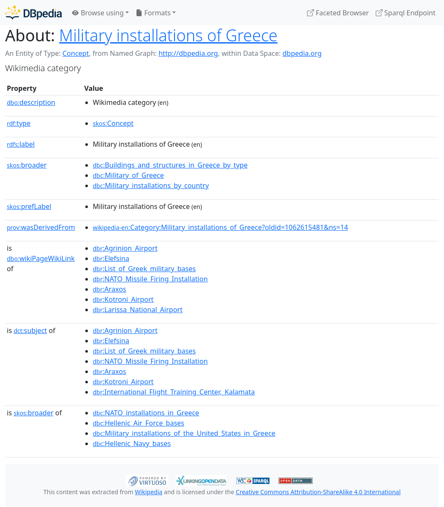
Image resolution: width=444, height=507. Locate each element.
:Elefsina (111, 258)
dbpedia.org (302, 53)
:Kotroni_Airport (123, 299)
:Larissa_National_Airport (138, 309)
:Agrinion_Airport (125, 248)
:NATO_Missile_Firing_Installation (150, 279)
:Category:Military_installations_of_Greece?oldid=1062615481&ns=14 (220, 227)
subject (30, 330)
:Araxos (109, 289)
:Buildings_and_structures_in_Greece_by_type (170, 165)
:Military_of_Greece (128, 175)
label (21, 144)
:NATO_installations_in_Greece (146, 412)
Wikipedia (148, 492)
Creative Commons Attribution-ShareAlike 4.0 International (318, 492)
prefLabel (29, 206)
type (19, 123)
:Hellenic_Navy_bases (132, 443)
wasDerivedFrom (41, 227)
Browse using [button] (98, 12)
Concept (75, 53)
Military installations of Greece (168, 35)
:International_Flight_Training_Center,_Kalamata (174, 392)
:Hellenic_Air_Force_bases (139, 423)
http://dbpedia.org (188, 53)
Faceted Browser (338, 12)
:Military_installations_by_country (151, 185)
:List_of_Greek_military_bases (144, 268)
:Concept (113, 123)
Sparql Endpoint (405, 12)
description (31, 102)
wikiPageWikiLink (41, 258)
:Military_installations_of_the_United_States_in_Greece (184, 433)
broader (26, 165)
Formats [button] (153, 12)
